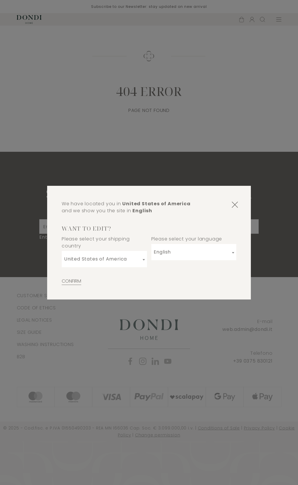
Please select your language (186, 239)
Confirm (71, 281)
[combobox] (104, 259)
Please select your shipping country (96, 242)
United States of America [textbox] (95, 259)
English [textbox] (162, 252)
